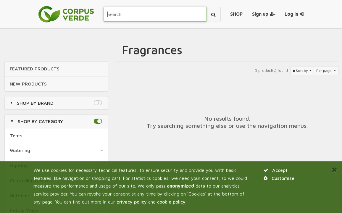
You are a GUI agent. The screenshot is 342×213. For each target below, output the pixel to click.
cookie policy (171, 201)
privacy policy (132, 201)
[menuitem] (236, 14)
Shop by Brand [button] (35, 103)
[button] (98, 103)
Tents (16, 135)
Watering (20, 150)
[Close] (334, 169)
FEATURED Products (34, 68)
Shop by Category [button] (40, 121)
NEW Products (28, 83)
